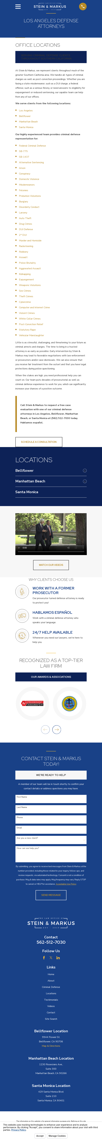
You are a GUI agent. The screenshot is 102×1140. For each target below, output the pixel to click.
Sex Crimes (25, 290)
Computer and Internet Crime (34, 307)
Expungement (26, 279)
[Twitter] (51, 957)
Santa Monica (26, 127)
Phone (20, 817)
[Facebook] (44, 957)
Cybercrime (25, 302)
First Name (22, 797)
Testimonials (51, 1000)
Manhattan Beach (28, 121)
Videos (51, 1006)
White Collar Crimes (30, 318)
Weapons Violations (30, 285)
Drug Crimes (25, 224)
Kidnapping (25, 274)
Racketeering (26, 246)
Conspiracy (24, 173)
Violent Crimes (27, 313)
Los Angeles (26, 110)
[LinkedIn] (58, 957)
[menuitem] (48, 470)
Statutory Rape (27, 329)
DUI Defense (26, 229)
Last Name (22, 807)
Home (51, 974)
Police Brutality (27, 263)
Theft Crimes (26, 296)
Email (19, 828)
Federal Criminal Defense (32, 145)
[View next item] (56, 729)
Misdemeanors (27, 184)
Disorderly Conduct (29, 207)
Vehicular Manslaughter (31, 335)
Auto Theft (25, 218)
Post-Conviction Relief (31, 324)
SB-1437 (24, 157)
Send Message (51, 895)
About (51, 980)
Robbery (23, 251)
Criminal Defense (51, 987)
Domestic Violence (29, 179)
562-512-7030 (51, 942)
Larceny (23, 212)
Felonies (23, 190)
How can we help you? (28, 848)
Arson (22, 168)
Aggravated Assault (30, 268)
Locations (51, 993)
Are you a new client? (27, 838)
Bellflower (25, 116)
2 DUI (23, 235)
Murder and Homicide (30, 240)
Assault (23, 257)
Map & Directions (51, 1046)
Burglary (23, 201)
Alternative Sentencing (31, 162)
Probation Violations (30, 196)
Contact (51, 1012)
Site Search (51, 1019)
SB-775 (23, 151)
